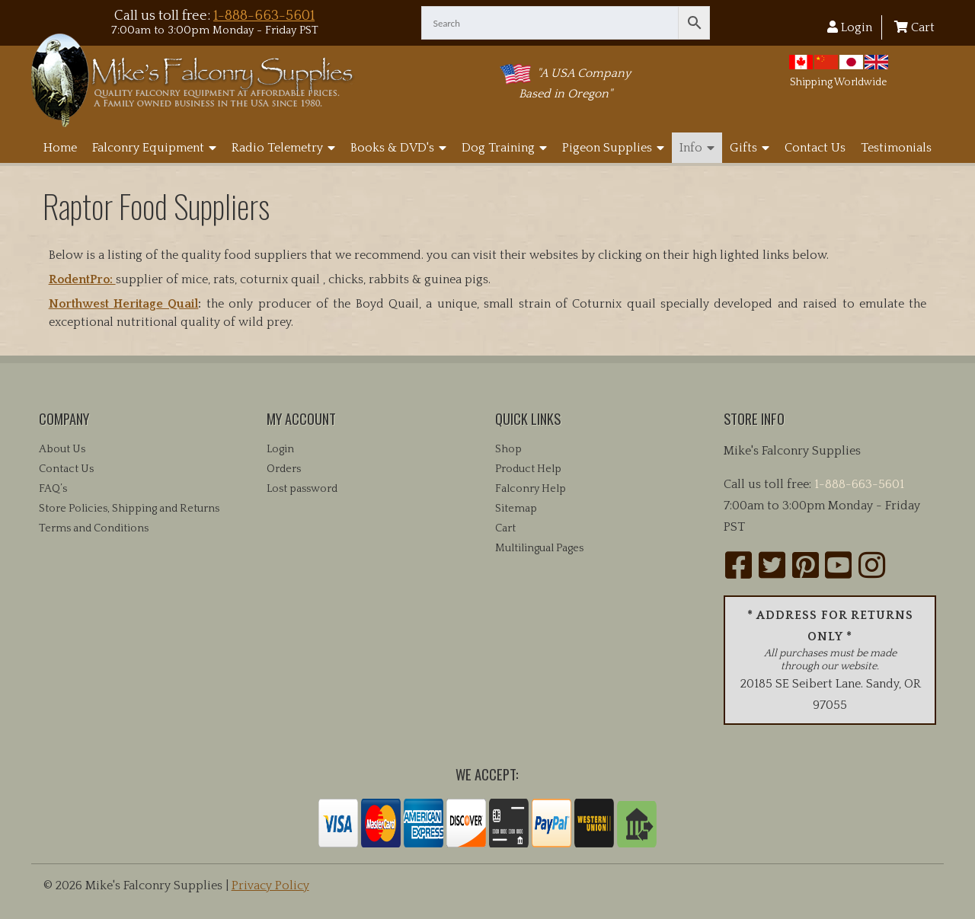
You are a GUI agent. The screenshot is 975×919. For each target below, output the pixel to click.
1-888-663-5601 (264, 16)
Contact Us (815, 148)
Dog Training (504, 148)
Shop (508, 449)
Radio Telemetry (283, 148)
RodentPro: (82, 279)
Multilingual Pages (539, 548)
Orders (284, 469)
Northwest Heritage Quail (124, 304)
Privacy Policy (270, 885)
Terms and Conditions (94, 528)
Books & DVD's (398, 148)
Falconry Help (530, 489)
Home (60, 148)
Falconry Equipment (154, 148)
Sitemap (516, 509)
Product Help (528, 469)
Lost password (302, 489)
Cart (914, 27)
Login (849, 27)
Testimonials (896, 148)
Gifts (749, 148)
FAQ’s (53, 489)
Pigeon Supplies (613, 148)
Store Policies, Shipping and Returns (129, 509)
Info (696, 148)
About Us (62, 449)
